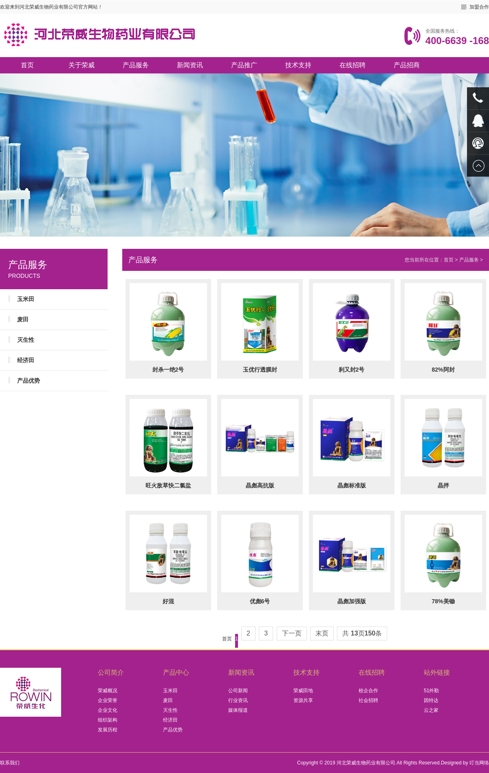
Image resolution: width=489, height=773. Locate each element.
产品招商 (407, 65)
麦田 (23, 319)
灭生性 (25, 340)
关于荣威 (81, 65)
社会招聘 (368, 700)
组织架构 (107, 720)
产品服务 (136, 65)
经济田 (25, 360)
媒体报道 (238, 710)
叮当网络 (479, 763)
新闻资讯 (190, 65)
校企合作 (368, 690)
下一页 (292, 633)
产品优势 (28, 380)
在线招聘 (352, 65)
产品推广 (244, 65)
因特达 (431, 700)
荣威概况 (107, 690)
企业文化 (107, 710)
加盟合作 (479, 7)
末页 (321, 633)
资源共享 (303, 700)
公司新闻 (238, 690)
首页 (27, 65)
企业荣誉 (107, 700)
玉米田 (25, 299)
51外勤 (431, 690)
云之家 (431, 710)
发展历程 (107, 730)
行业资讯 (238, 700)
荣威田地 (303, 690)
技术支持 (298, 65)
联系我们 (10, 763)
